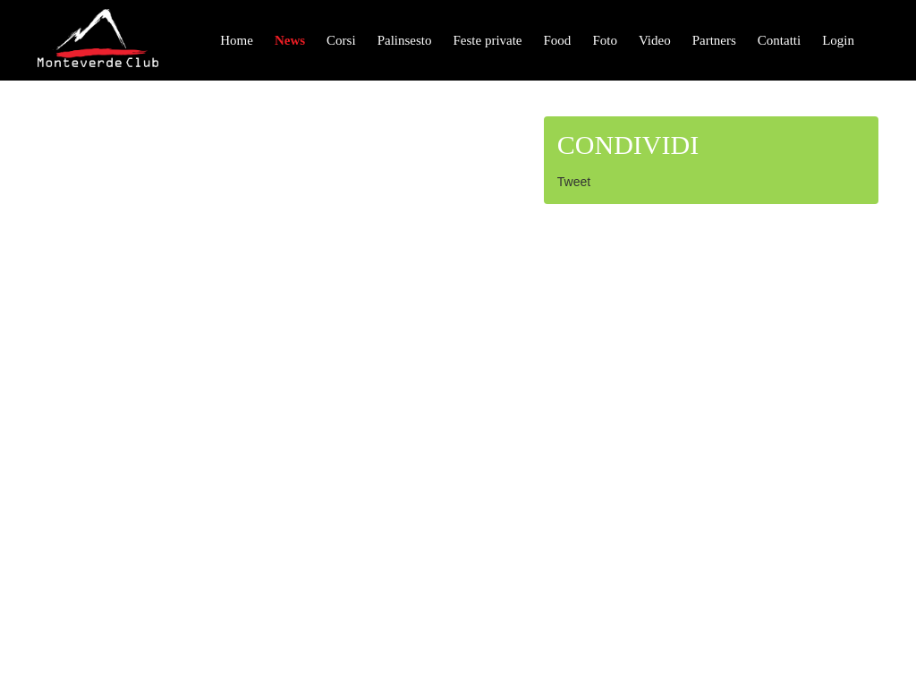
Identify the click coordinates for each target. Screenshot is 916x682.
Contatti (779, 40)
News (290, 40)
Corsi (341, 40)
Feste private (487, 40)
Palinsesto (404, 40)
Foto (604, 40)
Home (236, 40)
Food (558, 40)
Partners (714, 40)
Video (655, 40)
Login (838, 40)
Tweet (573, 182)
